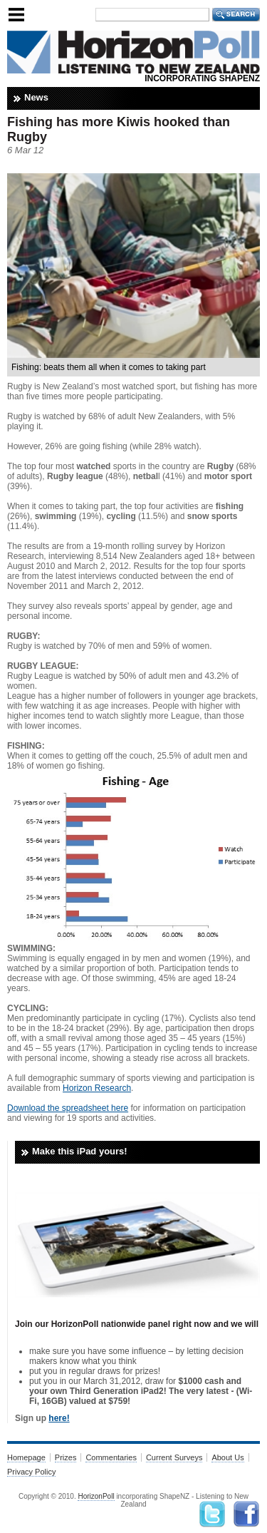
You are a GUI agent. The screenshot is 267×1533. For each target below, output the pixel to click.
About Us (227, 1457)
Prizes (66, 1457)
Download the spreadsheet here (67, 1108)
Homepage (26, 1457)
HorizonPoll (96, 1496)
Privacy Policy (31, 1471)
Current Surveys (174, 1457)
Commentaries (111, 1457)
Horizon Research (97, 1088)
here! (58, 1418)
